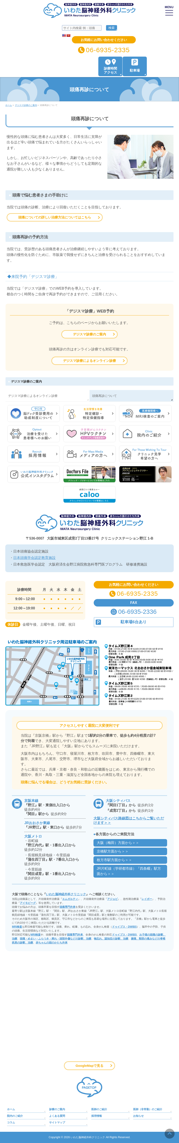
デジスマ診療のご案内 (89, 334)
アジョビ (112, 899)
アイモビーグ (28, 902)
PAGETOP (89, 1087)
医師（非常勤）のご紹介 (147, 1109)
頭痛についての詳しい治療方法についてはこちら (54, 217)
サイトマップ (57, 1122)
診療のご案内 (57, 1109)
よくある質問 (57, 1115)
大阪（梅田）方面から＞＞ (118, 843)
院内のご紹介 (15, 1115)
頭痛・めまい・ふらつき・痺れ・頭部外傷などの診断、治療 (55, 938)
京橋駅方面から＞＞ (113, 851)
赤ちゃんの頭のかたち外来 (51, 942)
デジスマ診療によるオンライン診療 (89, 361)
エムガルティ (70, 899)
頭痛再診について (104, 396)
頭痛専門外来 (67, 906)
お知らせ (138, 1115)
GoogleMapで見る (90, 1065)
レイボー (147, 899)
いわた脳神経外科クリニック (66, 894)
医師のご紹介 (99, 1109)
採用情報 (96, 1115)
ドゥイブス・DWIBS (124, 926)
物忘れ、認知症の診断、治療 (111, 938)
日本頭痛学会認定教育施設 (34, 558)
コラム (11, 1122)
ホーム (11, 1109)
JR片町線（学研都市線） (129, 871)
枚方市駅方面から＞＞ (114, 860)
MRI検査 (17, 926)
